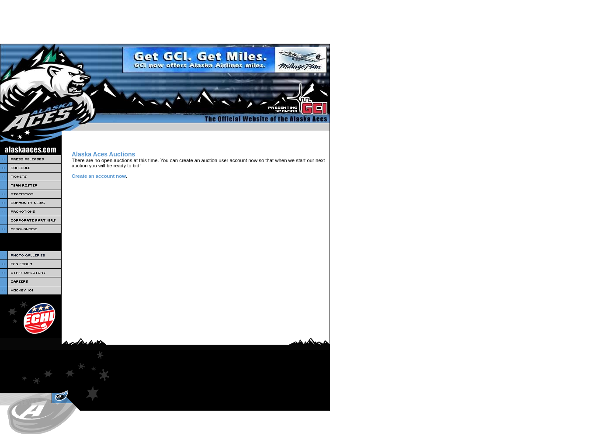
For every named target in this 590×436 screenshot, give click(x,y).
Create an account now (99, 176)
